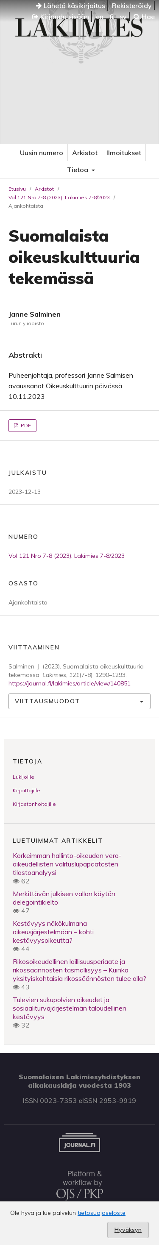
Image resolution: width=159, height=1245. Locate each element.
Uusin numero (41, 152)
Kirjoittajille (26, 790)
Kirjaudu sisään (60, 16)
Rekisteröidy (132, 5)
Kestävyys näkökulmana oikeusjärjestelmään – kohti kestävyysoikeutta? (53, 931)
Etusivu (17, 189)
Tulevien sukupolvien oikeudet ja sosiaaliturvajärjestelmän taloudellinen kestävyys (69, 1008)
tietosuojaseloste (102, 1213)
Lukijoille (23, 777)
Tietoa (78, 169)
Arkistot (85, 152)
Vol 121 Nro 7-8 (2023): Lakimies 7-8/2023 (59, 197)
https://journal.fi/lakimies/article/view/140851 (69, 683)
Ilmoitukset (123, 152)
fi (111, 16)
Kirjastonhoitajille (34, 804)
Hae (144, 16)
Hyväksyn (128, 1230)
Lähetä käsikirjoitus (70, 5)
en (99, 16)
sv (123, 16)
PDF (25, 425)
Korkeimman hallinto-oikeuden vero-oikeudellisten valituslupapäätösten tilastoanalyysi (67, 864)
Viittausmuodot (47, 701)
